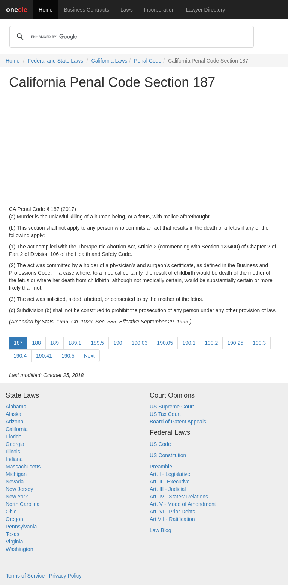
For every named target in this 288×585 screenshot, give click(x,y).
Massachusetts (23, 467)
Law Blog (160, 530)
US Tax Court (165, 414)
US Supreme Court (172, 407)
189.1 (74, 343)
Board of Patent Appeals (178, 422)
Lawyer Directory (205, 10)
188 (36, 343)
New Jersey (19, 489)
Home (45, 10)
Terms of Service (25, 576)
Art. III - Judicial (168, 489)
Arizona (14, 422)
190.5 (68, 356)
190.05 (165, 343)
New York (17, 497)
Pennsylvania (21, 527)
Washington (19, 549)
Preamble (161, 467)
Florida (14, 437)
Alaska (13, 414)
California (17, 429)
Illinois (13, 452)
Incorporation (159, 10)
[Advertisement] (144, 147)
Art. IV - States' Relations (179, 497)
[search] (130, 36)
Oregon (14, 519)
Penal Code (147, 61)
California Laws (110, 61)
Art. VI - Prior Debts (172, 512)
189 (54, 343)
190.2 (211, 343)
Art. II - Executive (170, 482)
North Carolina (22, 504)
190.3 (259, 343)
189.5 (97, 343)
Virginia (14, 542)
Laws (126, 10)
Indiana (14, 459)
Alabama (16, 407)
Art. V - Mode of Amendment (183, 504)
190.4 (20, 356)
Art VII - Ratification (172, 519)
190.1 (188, 343)
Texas (13, 534)
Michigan (16, 474)
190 (117, 343)
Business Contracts (86, 10)
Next (89, 356)
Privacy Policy (65, 576)
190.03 (140, 343)
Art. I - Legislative (170, 474)
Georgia (15, 444)
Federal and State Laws (55, 61)
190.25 (235, 343)
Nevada (15, 482)
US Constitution (168, 455)
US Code (160, 444)
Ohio (11, 512)
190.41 (44, 356)
